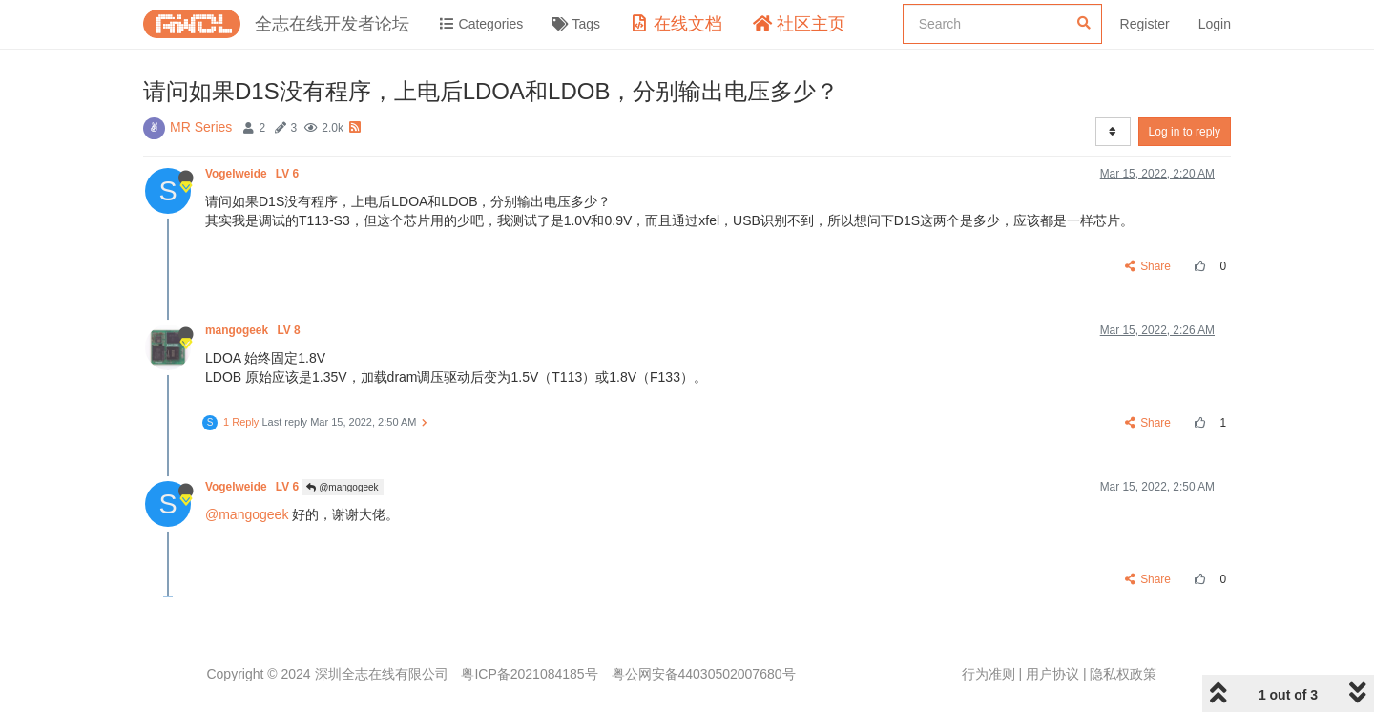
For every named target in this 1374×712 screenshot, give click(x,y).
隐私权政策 (1123, 673)
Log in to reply (1184, 131)
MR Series (201, 127)
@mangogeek (342, 487)
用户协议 (1052, 673)
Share (1148, 266)
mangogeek (254, 330)
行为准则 (988, 673)
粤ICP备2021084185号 (529, 673)
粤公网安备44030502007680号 (704, 673)
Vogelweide (253, 173)
